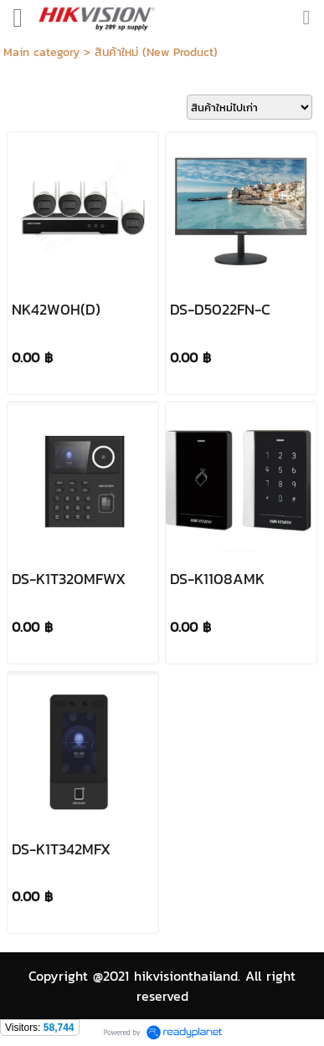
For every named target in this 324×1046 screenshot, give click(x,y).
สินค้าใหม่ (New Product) (156, 52)
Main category (41, 52)
